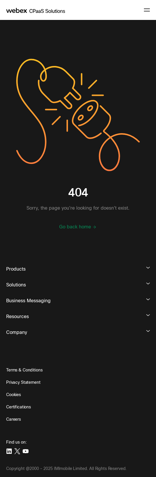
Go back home (78, 227)
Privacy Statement (23, 382)
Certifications (18, 407)
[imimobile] (35, 10)
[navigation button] (147, 10)
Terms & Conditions (24, 370)
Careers (13, 419)
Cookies (13, 394)
